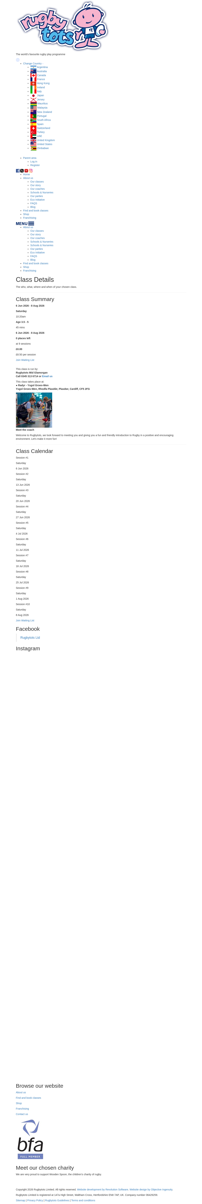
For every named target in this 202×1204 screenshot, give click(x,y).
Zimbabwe (43, 148)
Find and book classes (35, 210)
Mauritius (42, 103)
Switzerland (43, 128)
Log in (33, 161)
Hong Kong (43, 83)
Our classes (37, 181)
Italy (39, 91)
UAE (39, 136)
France (41, 79)
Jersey (40, 99)
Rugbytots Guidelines (57, 1200)
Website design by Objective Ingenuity (151, 1189)
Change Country (32, 63)
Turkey (41, 132)
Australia (42, 71)
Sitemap (20, 1200)
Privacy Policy (35, 1200)
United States (44, 144)
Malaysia (42, 107)
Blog (33, 206)
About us (28, 178)
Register (35, 165)
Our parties (36, 196)
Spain (40, 124)
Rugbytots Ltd (30, 637)
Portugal (41, 116)
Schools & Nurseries (41, 192)
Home (26, 174)
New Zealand (44, 112)
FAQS (33, 203)
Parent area (29, 157)
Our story (35, 185)
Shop (26, 214)
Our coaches (37, 188)
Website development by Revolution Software (102, 1189)
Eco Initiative (37, 199)
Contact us (22, 1114)
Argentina (42, 67)
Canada (41, 75)
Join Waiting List (25, 620)
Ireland (41, 87)
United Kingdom (46, 140)
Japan (40, 95)
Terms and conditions (83, 1200)
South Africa (44, 119)
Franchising (29, 217)
